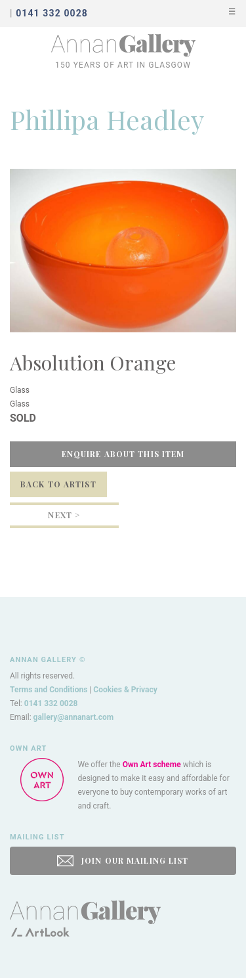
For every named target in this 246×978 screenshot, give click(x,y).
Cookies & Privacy (125, 689)
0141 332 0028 (51, 703)
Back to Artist (58, 484)
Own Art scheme (152, 764)
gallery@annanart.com (73, 717)
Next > (64, 515)
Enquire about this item (123, 454)
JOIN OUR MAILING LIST (122, 861)
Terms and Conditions (48, 689)
